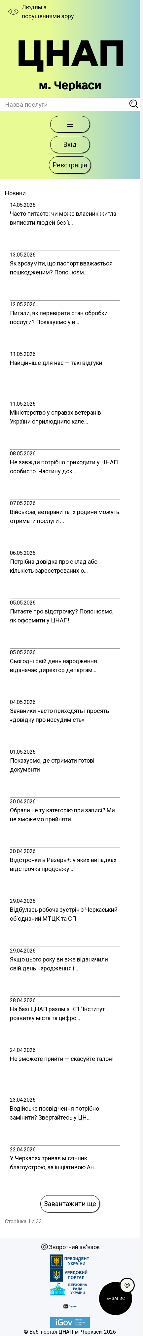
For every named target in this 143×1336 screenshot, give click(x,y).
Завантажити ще (70, 1204)
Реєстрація (70, 165)
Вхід (70, 144)
